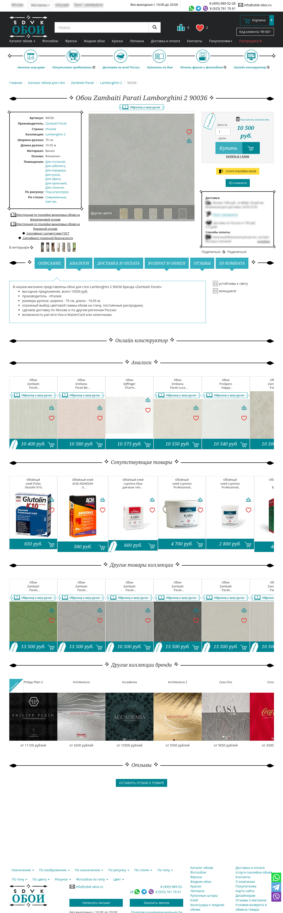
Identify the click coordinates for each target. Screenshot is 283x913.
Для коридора (55, 170)
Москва (17, 4)
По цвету (41, 879)
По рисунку (34, 192)
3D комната (238, 183)
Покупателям (220, 41)
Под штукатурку (56, 192)
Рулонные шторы (204, 895)
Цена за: (222, 124)
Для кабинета (55, 166)
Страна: (38, 129)
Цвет (118, 879)
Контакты (194, 41)
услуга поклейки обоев (237, 171)
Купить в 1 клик (237, 156)
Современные (55, 197)
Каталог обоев (23, 41)
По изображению (54, 870)
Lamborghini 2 (55, 134)
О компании (245, 881)
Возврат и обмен (166, 263)
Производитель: (31, 123)
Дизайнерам (245, 895)
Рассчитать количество (252, 118)
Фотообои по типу (92, 879)
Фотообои (50, 41)
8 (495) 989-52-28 (222, 3)
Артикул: (36, 118)
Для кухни (52, 175)
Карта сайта (245, 891)
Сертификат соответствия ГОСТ (45, 233)
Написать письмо (96, 902)
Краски (117, 41)
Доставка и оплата (165, 41)
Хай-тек (50, 201)
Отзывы (202, 263)
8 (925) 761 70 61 (223, 8)
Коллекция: (35, 134)
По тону (20, 879)
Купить (239, 148)
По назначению (89, 870)
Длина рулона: (32, 145)
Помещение (33, 162)
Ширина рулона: (31, 140)
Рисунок (63, 879)
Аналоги (79, 263)
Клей (194, 900)
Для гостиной (55, 162)
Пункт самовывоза (88, 4)
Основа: (37, 156)
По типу (165, 870)
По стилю (35, 197)
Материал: (35, 151)
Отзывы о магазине (251, 900)
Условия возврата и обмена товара (251, 907)
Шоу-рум (62, 4)
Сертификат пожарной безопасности (45, 238)
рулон (222, 138)
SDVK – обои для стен (28, 26)
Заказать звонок (157, 902)
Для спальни (54, 187)
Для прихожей (55, 183)
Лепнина (137, 41)
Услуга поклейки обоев (254, 872)
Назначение (23, 870)
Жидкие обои (94, 41)
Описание (49, 263)
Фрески (71, 41)
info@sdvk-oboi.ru (255, 4)
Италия (50, 129)
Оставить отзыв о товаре (141, 783)
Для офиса (53, 179)
